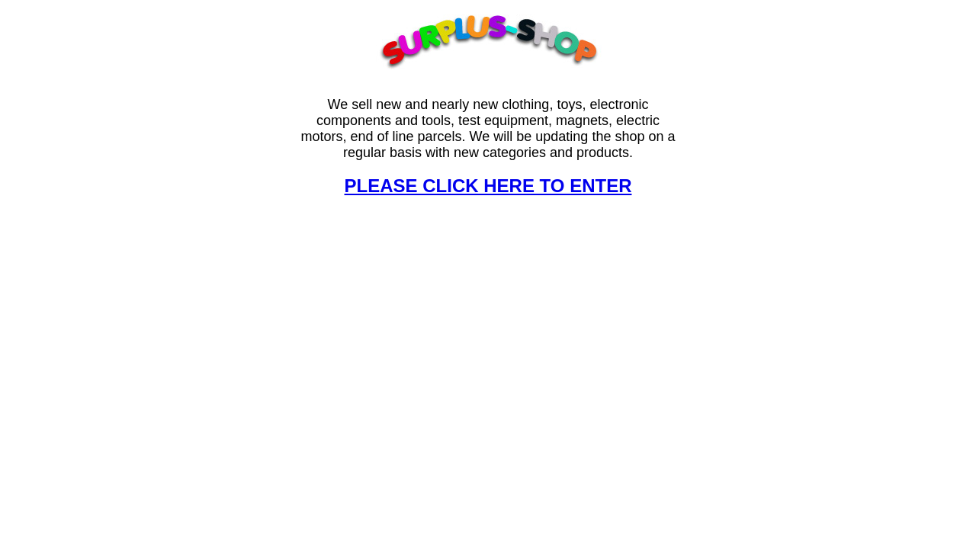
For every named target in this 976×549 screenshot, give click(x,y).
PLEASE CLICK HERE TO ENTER (488, 185)
